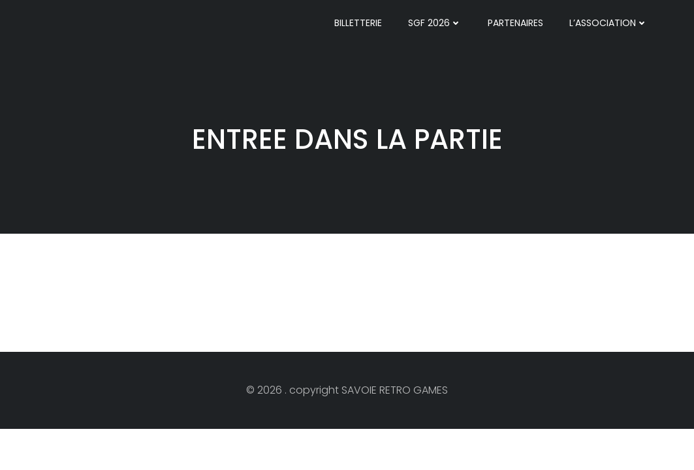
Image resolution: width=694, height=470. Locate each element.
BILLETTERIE (358, 22)
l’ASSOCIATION (608, 22)
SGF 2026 (435, 22)
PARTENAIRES (515, 22)
